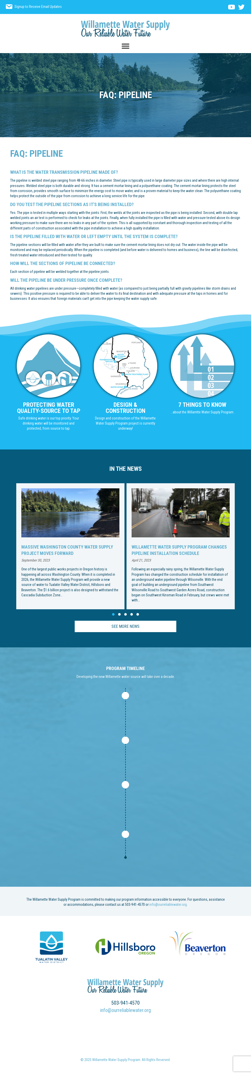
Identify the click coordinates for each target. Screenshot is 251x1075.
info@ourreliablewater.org (168, 904)
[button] (113, 614)
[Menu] (125, 46)
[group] (70, 546)
